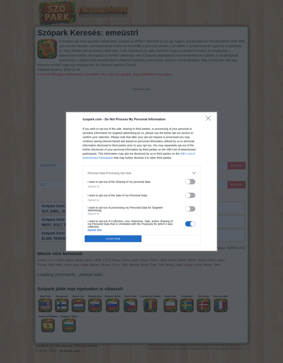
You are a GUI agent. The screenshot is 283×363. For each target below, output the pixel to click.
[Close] (209, 119)
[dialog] (141, 181)
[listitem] (141, 173)
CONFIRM (113, 238)
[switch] (190, 181)
